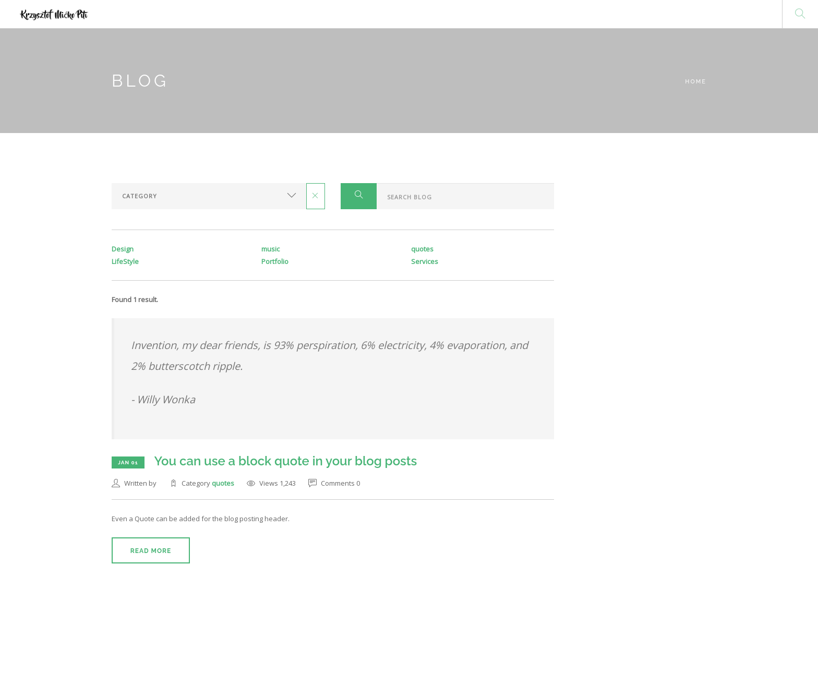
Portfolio (274, 261)
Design (123, 249)
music (270, 249)
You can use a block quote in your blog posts (286, 460)
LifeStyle (125, 261)
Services (424, 261)
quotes (223, 483)
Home (695, 81)
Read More (150, 551)
